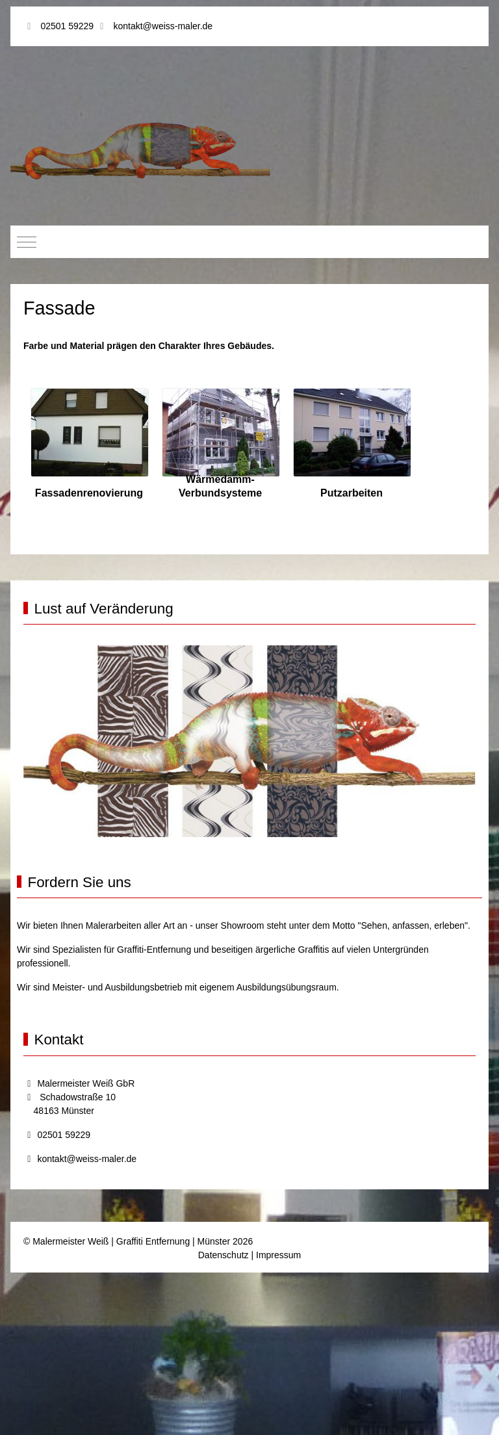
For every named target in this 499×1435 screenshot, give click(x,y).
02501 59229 (67, 26)
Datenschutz (223, 1255)
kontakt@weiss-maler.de (162, 26)
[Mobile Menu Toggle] (26, 242)
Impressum (278, 1255)
